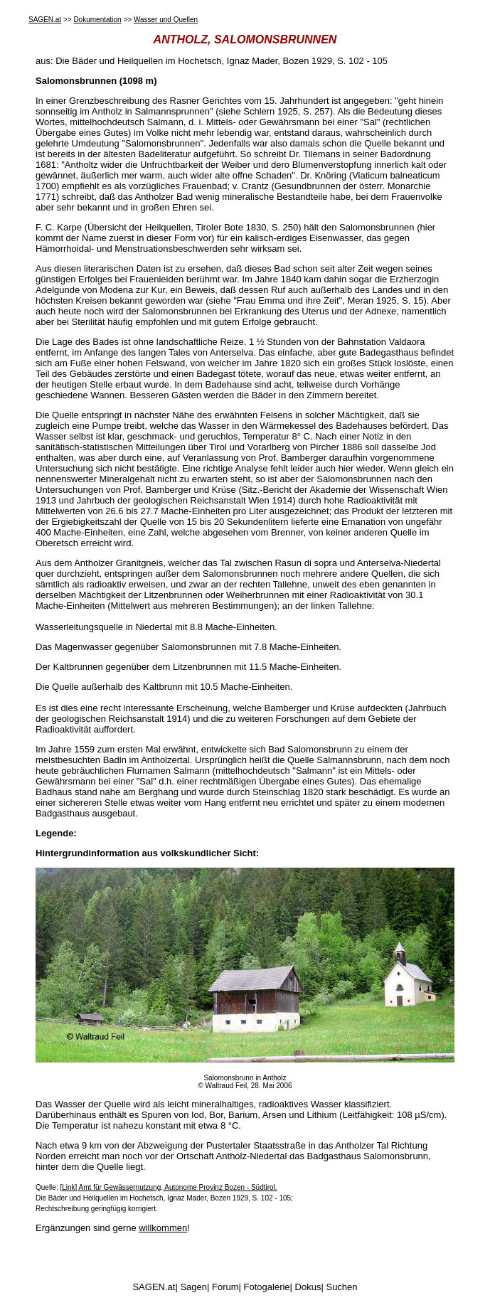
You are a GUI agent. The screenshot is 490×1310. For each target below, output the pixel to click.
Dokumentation (97, 19)
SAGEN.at (44, 19)
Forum (225, 1287)
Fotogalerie (267, 1287)
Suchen (341, 1287)
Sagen (193, 1287)
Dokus (308, 1287)
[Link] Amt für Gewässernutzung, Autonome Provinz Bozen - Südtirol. (168, 1187)
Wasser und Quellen (166, 19)
